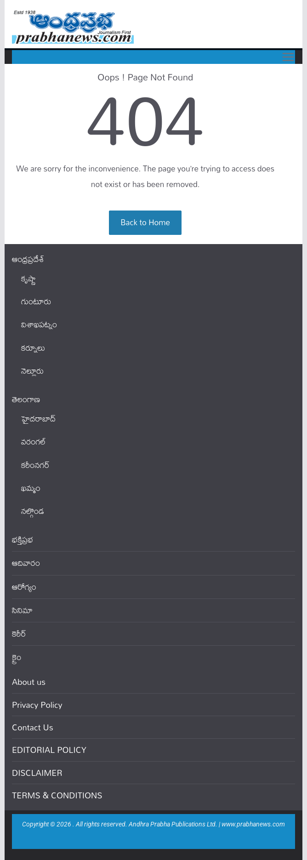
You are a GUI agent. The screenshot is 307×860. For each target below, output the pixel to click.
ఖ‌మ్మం (30, 488)
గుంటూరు (36, 301)
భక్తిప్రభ (22, 539)
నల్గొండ (32, 511)
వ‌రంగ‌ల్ (33, 441)
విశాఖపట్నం (39, 324)
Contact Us (32, 727)
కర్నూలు (33, 348)
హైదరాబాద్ (38, 418)
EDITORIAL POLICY (49, 749)
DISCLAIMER (37, 772)
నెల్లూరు (32, 371)
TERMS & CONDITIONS (57, 795)
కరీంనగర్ (35, 465)
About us (28, 681)
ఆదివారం (26, 563)
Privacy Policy (37, 704)
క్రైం (16, 657)
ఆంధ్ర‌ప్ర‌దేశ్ (28, 259)
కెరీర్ (19, 634)
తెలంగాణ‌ (26, 399)
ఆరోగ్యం (24, 587)
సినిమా (22, 610)
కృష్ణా (28, 278)
